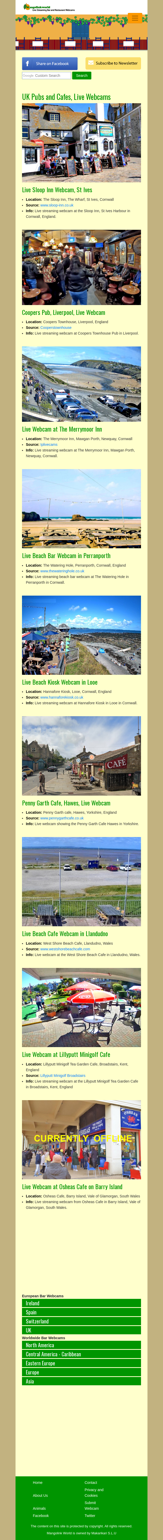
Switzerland (37, 1321)
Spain (31, 1312)
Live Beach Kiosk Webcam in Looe (60, 681)
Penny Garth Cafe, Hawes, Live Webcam (66, 802)
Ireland (32, 1303)
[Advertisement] (81, 1433)
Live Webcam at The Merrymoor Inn (62, 428)
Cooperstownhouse (56, 327)
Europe (32, 1372)
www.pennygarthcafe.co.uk (62, 818)
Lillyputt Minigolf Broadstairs (62, 1075)
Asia (30, 1381)
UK (28, 1330)
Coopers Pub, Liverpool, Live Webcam (63, 312)
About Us (40, 1495)
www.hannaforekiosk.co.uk (61, 697)
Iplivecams (48, 444)
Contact (91, 1482)
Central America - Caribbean (53, 1354)
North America (40, 1345)
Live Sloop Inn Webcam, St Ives (57, 189)
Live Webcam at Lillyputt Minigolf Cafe (66, 1054)
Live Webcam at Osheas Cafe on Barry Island (72, 1186)
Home (37, 1482)
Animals (39, 1508)
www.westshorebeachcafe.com (65, 949)
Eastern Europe (40, 1363)
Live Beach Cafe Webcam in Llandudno (65, 933)
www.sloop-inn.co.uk (56, 205)
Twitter (90, 1516)
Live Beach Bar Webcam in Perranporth (66, 555)
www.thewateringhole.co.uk (62, 571)
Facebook (41, 1516)
